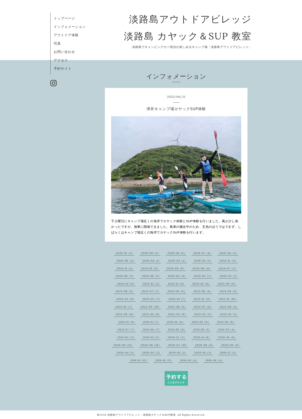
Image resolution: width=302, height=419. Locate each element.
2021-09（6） (201, 322)
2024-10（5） (150, 268)
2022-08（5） (177, 306)
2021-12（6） (127, 322)
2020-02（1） (178, 352)
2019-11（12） (139, 360)
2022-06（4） (229, 306)
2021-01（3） (152, 337)
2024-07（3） (228, 268)
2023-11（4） (176, 283)
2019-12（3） (228, 352)
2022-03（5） (177, 314)
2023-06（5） (176, 291)
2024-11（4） (125, 268)
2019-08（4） (214, 360)
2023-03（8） (125, 298)
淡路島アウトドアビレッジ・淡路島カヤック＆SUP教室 (141, 414)
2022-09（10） (151, 306)
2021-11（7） (151, 322)
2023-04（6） (228, 291)
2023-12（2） (152, 283)
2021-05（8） (177, 329)
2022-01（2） (229, 314)
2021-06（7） (152, 329)
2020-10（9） (227, 337)
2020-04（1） (126, 352)
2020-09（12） (123, 345)
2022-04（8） (151, 314)
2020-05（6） (231, 345)
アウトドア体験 (66, 35)
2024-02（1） (229, 275)
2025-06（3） (228, 253)
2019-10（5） (164, 360)
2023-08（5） (125, 291)
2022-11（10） (228, 298)
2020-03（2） (151, 352)
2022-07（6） (203, 306)
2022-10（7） (124, 306)
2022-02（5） (203, 314)
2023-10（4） (201, 283)
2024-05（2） (151, 275)
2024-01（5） (126, 283)
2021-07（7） (127, 329)
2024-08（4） (202, 268)
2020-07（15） (178, 345)
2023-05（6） (202, 291)
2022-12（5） (203, 298)
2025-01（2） (203, 260)
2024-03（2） (203, 275)
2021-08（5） (226, 322)
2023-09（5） (227, 283)
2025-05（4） (125, 260)
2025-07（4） (202, 253)
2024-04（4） (177, 275)
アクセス (61, 60)
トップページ (64, 18)
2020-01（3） (203, 352)
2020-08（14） (151, 345)
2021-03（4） (227, 329)
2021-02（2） (126, 337)
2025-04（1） (151, 260)
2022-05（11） (125, 314)
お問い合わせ (64, 52)
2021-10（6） (176, 322)
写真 (57, 43)
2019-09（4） (189, 360)
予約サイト (63, 68)
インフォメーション (70, 26)
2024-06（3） (125, 275)
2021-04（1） (202, 329)
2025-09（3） (150, 253)
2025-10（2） (125, 253)
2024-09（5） (176, 268)
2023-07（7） (151, 291)
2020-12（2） (177, 337)
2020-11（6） (202, 337)
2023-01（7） (177, 298)
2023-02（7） (151, 298)
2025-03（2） (177, 260)
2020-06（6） (204, 345)
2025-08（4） (176, 253)
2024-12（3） (228, 260)
